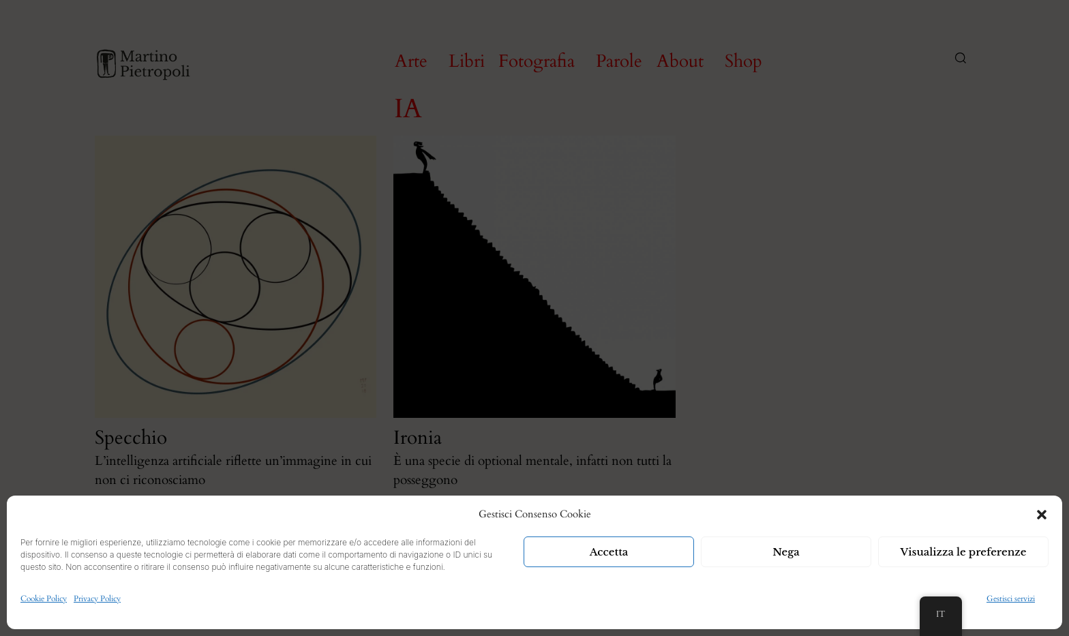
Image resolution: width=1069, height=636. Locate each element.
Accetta (609, 551)
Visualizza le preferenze (964, 551)
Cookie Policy (43, 598)
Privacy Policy (97, 598)
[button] (1042, 514)
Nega (786, 551)
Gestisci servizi (1011, 598)
